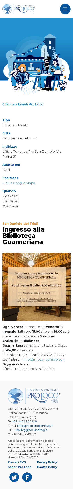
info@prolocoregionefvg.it (35, 426)
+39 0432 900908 (24, 421)
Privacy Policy (47, 462)
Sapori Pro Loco (19, 467)
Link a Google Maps (18, 183)
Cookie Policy (47, 467)
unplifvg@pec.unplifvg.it (31, 430)
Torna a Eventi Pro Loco (22, 104)
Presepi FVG (17, 462)
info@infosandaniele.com (44, 359)
